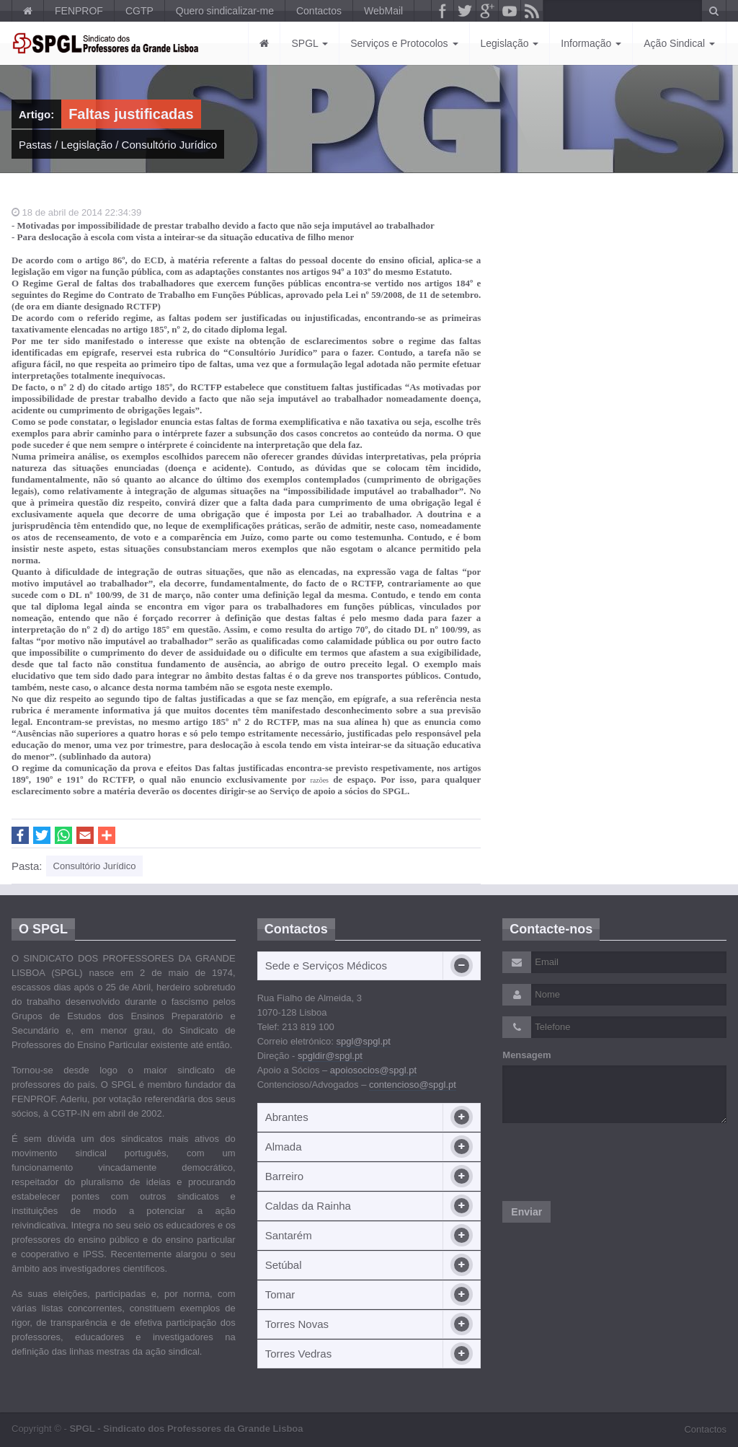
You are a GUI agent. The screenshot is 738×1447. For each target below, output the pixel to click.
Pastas (35, 144)
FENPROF (79, 11)
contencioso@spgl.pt (412, 1084)
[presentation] (611, 1162)
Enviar (526, 1212)
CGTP (139, 11)
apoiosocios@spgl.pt (373, 1070)
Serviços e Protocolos (404, 43)
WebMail (383, 11)
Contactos (319, 11)
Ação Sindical (679, 43)
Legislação (510, 43)
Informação (591, 43)
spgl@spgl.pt (363, 1041)
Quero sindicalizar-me (225, 11)
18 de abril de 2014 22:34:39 (76, 212)
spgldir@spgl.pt (330, 1055)
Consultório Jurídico (170, 144)
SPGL (309, 43)
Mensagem (526, 1055)
